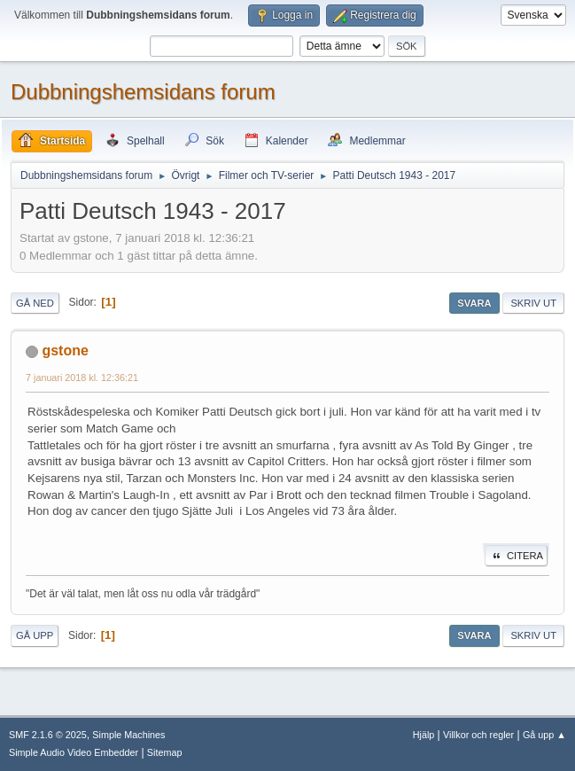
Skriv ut (533, 303)
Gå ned (35, 303)
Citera (516, 555)
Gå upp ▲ (544, 734)
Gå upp (34, 635)
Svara (474, 303)
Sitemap (165, 752)
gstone (65, 350)
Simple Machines (128, 734)
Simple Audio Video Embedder (73, 752)
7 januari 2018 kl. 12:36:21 (82, 377)
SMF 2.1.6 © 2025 (48, 734)
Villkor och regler (478, 734)
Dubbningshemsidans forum (143, 92)
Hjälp (424, 734)
